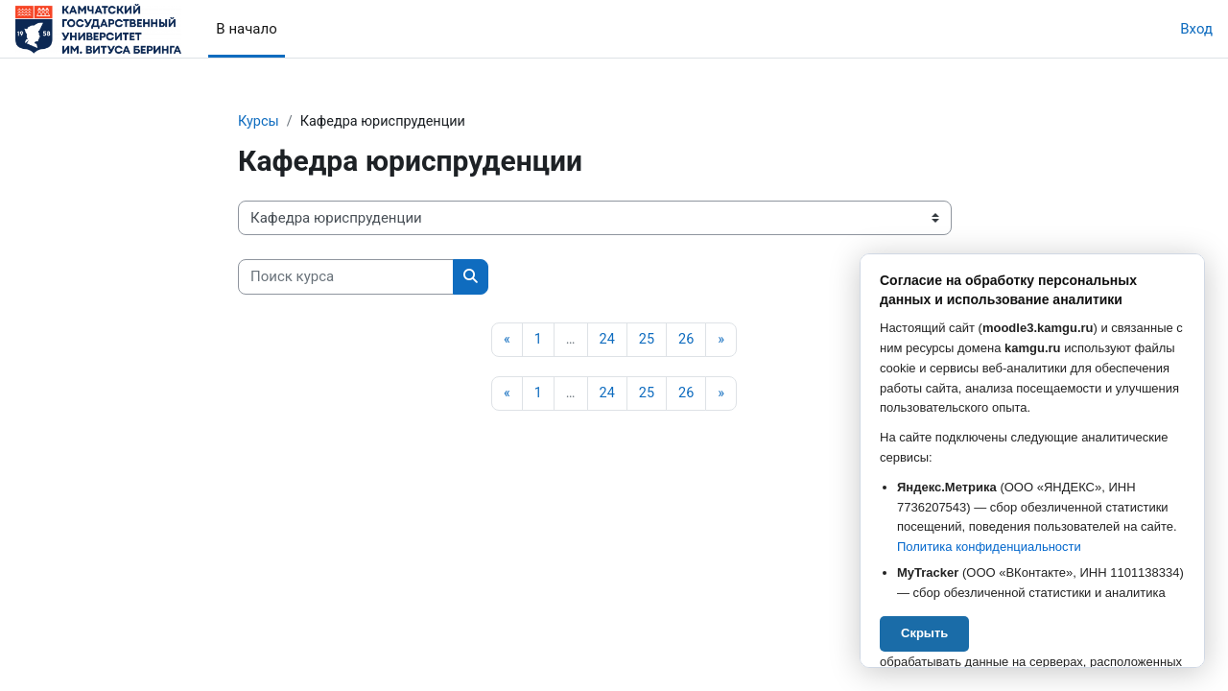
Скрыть (924, 633)
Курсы (259, 122)
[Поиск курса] (346, 278)
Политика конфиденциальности (989, 546)
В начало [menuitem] (246, 28)
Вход (1196, 28)
